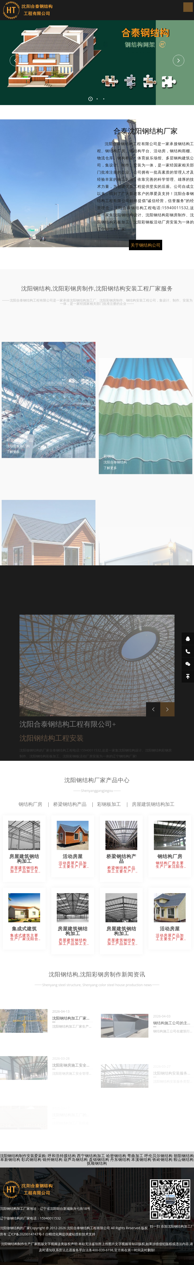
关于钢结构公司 (146, 253)
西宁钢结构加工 (91, 1155)
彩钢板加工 (109, 804)
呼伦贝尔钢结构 (158, 1155)
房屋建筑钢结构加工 (153, 804)
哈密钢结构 (116, 1155)
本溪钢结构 (141, 1159)
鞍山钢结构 (184, 1159)
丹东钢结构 (120, 1159)
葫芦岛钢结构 (76, 1159)
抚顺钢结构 (97, 1163)
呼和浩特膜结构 (62, 1155)
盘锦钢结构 (99, 1159)
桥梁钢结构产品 (69, 804)
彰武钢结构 (31, 1159)
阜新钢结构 (10, 1159)
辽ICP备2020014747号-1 (26, 1234)
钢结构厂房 (30, 804)
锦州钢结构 (53, 1159)
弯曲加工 (135, 1155)
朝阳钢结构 (184, 1155)
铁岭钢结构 (162, 1159)
